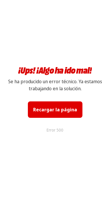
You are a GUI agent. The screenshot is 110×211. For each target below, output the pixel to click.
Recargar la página (55, 109)
